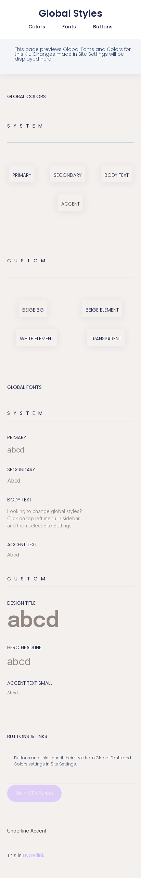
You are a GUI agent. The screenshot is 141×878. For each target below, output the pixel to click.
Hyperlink (33, 855)
